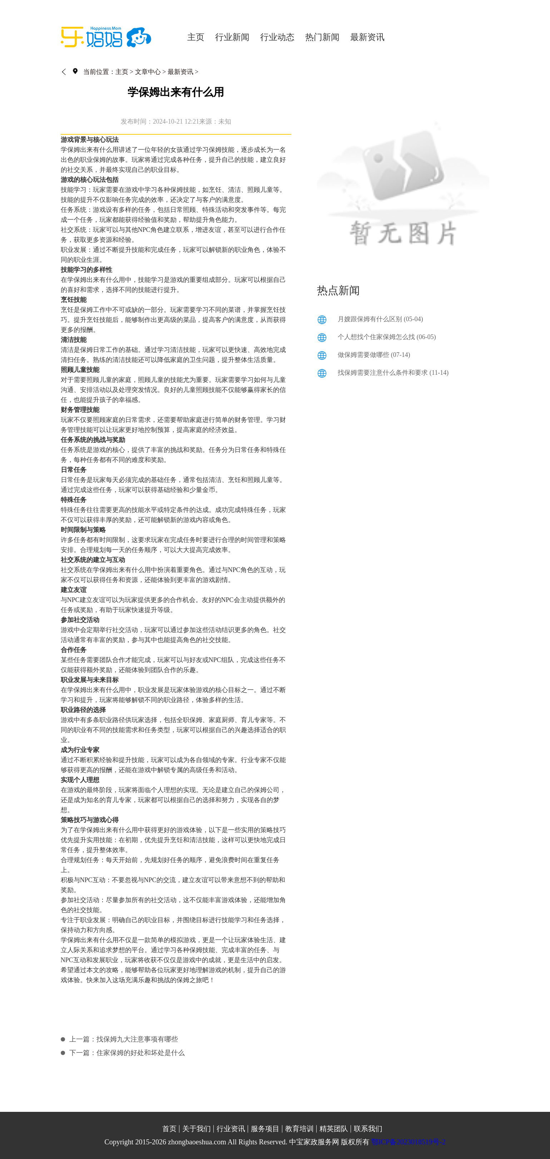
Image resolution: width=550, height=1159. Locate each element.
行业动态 (277, 37)
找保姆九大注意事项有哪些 (137, 1039)
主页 (195, 37)
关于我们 (196, 1129)
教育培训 (299, 1129)
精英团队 (333, 1129)
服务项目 (265, 1129)
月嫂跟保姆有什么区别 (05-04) (380, 319)
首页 (169, 1129)
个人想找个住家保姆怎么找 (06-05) (387, 336)
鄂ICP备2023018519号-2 (408, 1142)
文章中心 (148, 71)
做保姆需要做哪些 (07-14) (374, 354)
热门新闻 (322, 37)
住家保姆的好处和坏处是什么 (140, 1052)
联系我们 (368, 1129)
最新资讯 (367, 37)
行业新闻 (232, 37)
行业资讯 (231, 1129)
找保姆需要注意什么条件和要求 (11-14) (393, 372)
